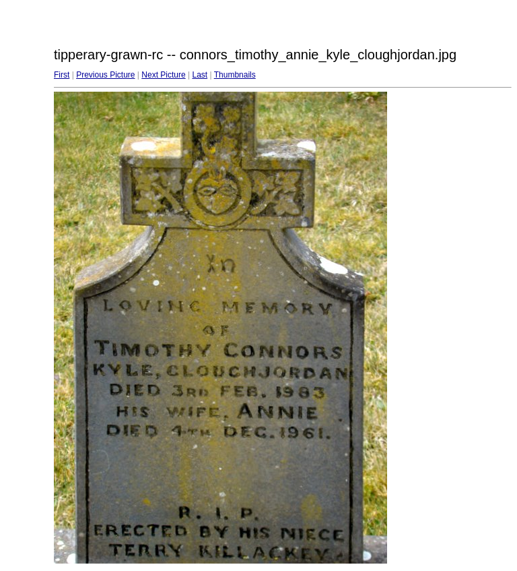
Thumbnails (235, 75)
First (61, 75)
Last (199, 75)
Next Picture (163, 75)
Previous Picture (105, 75)
